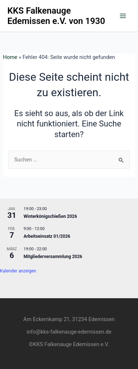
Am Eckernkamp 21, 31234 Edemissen (68, 319)
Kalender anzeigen (18, 271)
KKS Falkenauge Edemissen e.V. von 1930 (56, 16)
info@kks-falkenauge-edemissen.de (69, 331)
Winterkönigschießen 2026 (50, 216)
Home (10, 57)
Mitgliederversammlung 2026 (53, 256)
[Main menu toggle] (123, 16)
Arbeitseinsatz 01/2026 (47, 236)
